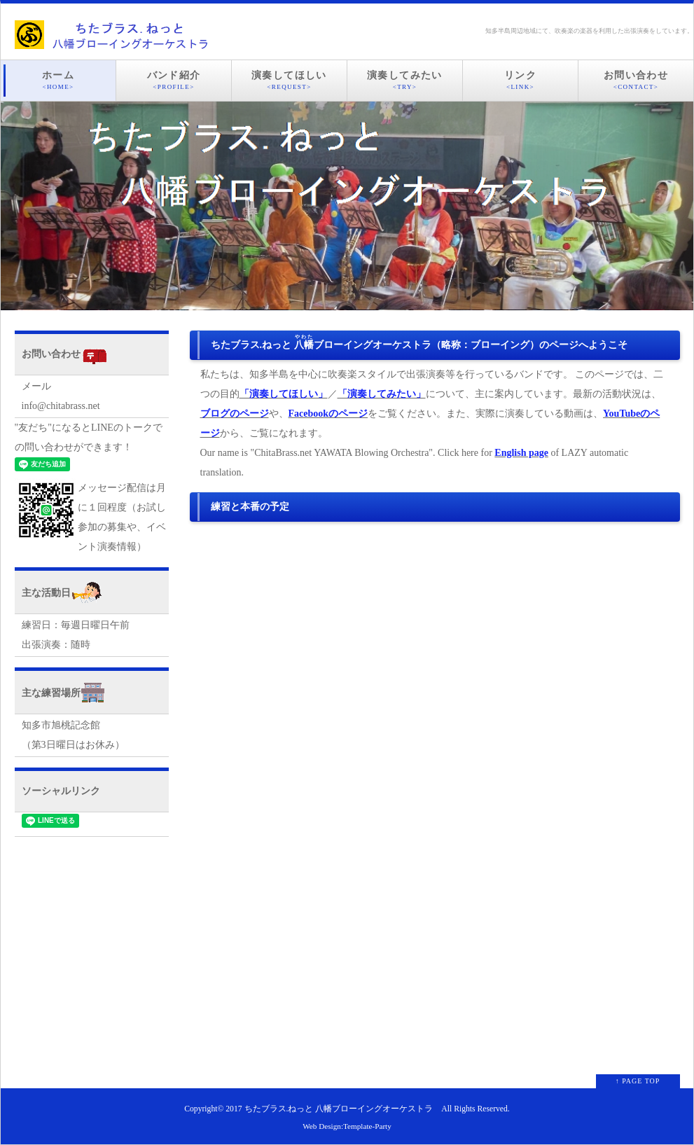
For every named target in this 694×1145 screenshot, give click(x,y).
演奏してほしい (289, 80)
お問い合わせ (635, 80)
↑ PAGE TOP (638, 1081)
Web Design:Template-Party (347, 1126)
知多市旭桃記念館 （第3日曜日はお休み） (73, 735)
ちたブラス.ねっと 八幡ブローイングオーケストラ (338, 1108)
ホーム (58, 80)
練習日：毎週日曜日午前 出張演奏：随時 (76, 635)
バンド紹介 (173, 80)
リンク (520, 80)
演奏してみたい (404, 80)
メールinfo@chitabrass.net (61, 396)
